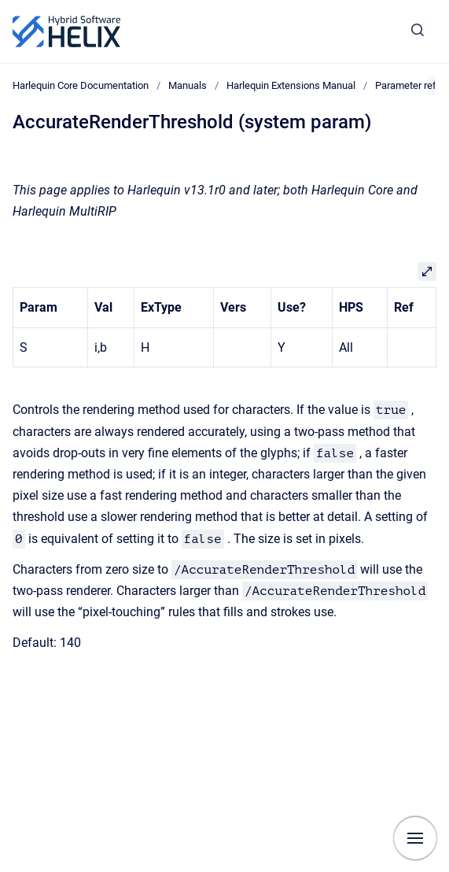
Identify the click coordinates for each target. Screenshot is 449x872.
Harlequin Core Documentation (81, 85)
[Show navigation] (415, 838)
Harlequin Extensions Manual (290, 85)
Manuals (187, 85)
